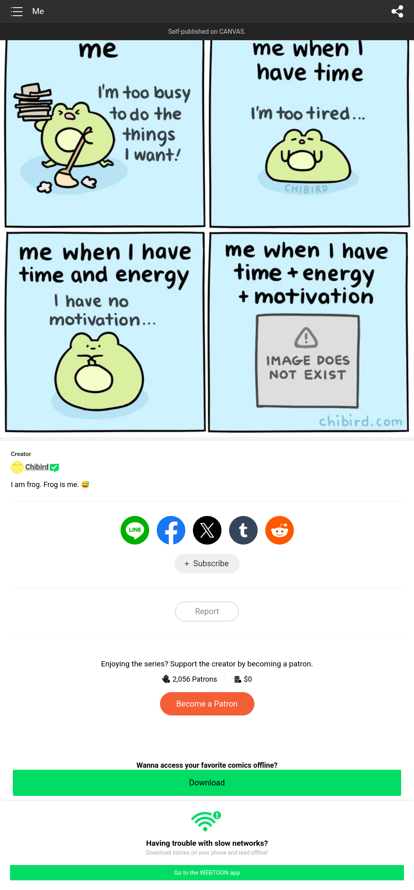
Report (207, 611)
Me (38, 11)
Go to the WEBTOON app (207, 872)
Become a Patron (207, 704)
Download (207, 782)
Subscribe (211, 563)
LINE (135, 530)
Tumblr (243, 530)
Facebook (171, 530)
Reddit (279, 530)
